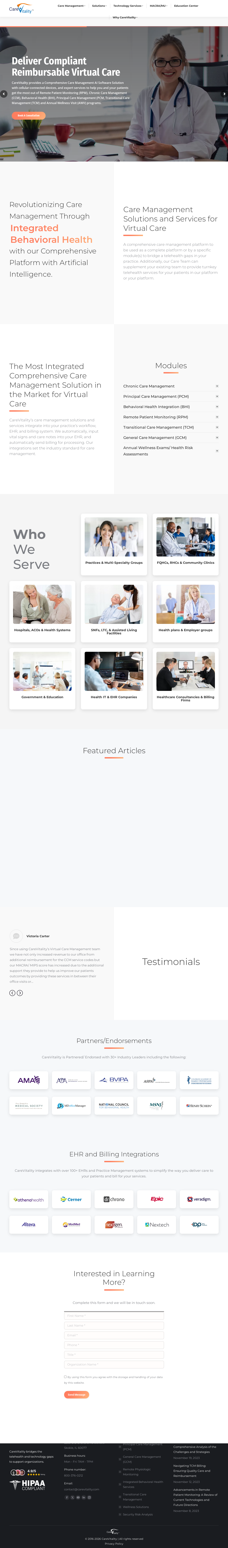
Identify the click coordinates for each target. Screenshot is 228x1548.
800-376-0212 (61, 5)
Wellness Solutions (136, 1507)
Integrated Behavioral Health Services (143, 1484)
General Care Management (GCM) (142, 1459)
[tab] (171, 386)
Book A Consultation (28, 115)
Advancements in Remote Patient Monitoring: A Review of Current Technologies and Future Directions (195, 1497)
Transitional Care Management (134, 1497)
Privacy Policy (114, 1543)
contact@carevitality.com (98, 4)
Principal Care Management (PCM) (142, 1446)
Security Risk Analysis (138, 1514)
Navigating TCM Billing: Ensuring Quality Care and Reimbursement (191, 1471)
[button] (12, 993)
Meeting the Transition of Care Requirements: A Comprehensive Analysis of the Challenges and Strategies (194, 1444)
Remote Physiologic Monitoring (137, 1472)
